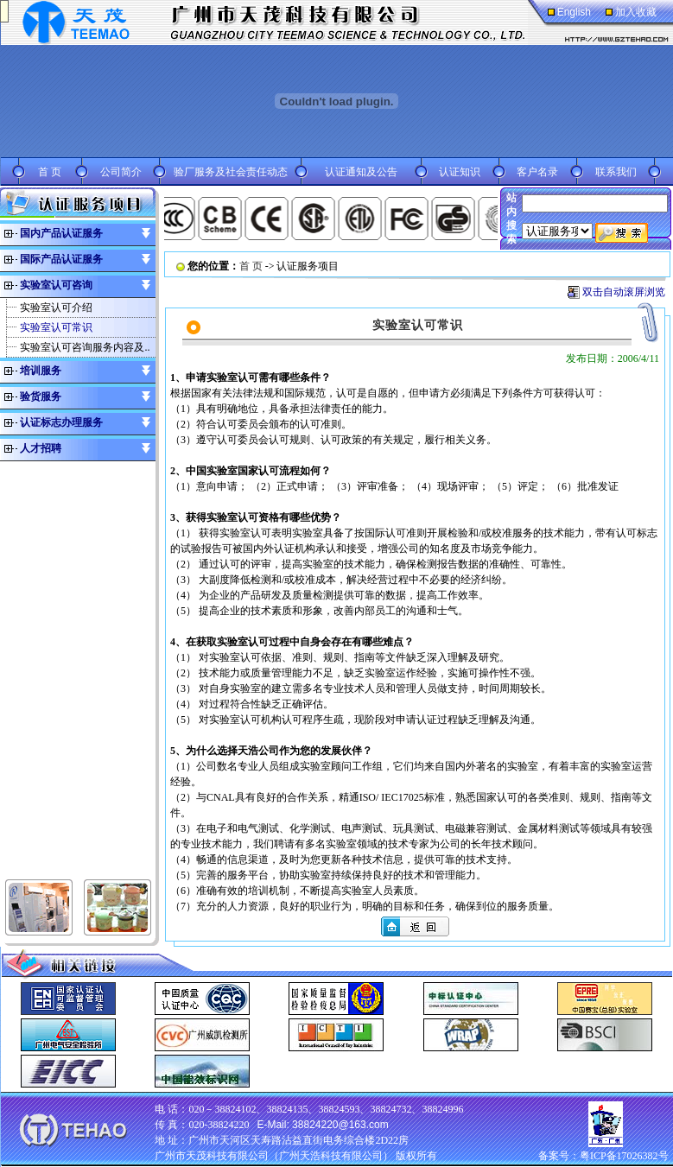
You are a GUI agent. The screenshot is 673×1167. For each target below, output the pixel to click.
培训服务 (40, 371)
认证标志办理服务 (61, 422)
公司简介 (121, 172)
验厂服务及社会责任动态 (231, 172)
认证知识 (459, 172)
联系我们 (616, 172)
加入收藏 (636, 12)
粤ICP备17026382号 (624, 1156)
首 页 (49, 172)
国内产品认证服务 (61, 233)
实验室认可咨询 (56, 285)
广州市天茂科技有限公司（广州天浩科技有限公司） (274, 1156)
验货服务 (40, 396)
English (574, 12)
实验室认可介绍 (56, 307)
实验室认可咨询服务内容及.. (84, 347)
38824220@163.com (340, 1125)
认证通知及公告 (361, 172)
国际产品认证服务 (61, 259)
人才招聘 (40, 448)
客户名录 (537, 172)
